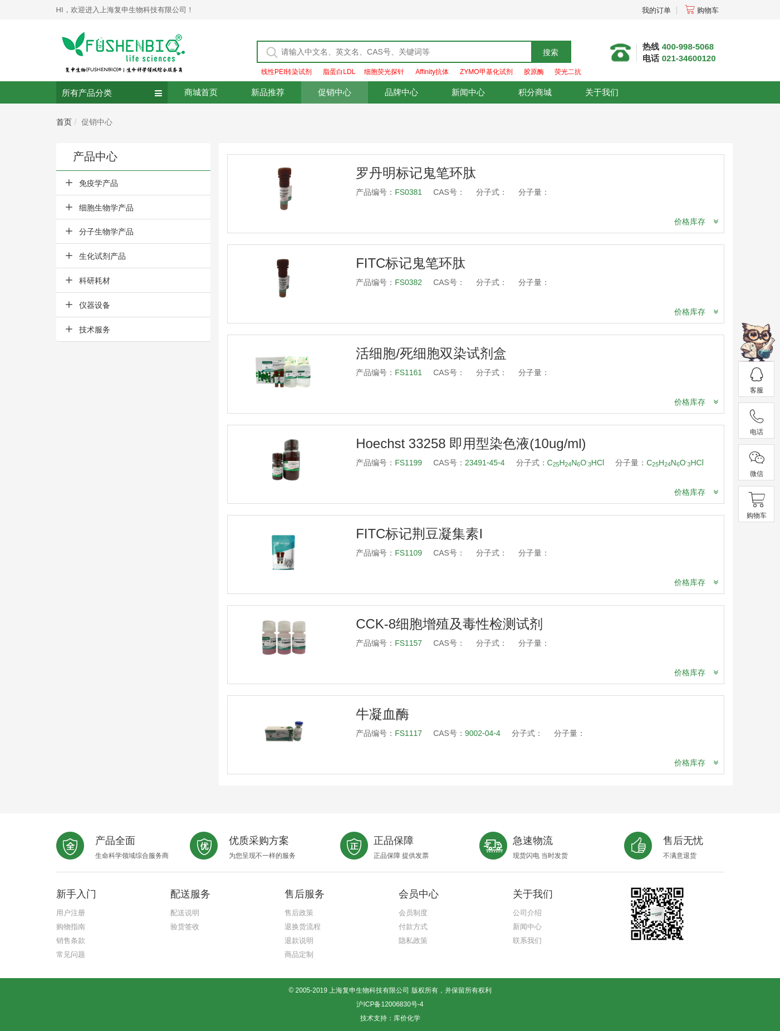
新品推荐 (267, 92)
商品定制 (298, 954)
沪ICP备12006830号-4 (389, 1004)
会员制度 (413, 913)
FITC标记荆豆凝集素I (419, 533)
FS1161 (408, 372)
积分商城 (535, 92)
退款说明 (298, 940)
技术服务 (94, 329)
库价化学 (407, 1018)
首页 (64, 121)
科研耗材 (94, 280)
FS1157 (408, 643)
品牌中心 (401, 92)
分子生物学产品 (106, 231)
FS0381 (408, 192)
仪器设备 (94, 305)
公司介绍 (527, 913)
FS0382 (408, 282)
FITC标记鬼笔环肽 (410, 263)
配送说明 (184, 913)
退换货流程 (302, 926)
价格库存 (696, 221)
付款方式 (413, 926)
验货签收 (184, 926)
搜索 (550, 52)
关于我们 (602, 92)
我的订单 (656, 10)
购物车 (702, 10)
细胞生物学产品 (106, 207)
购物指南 (70, 926)
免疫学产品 (98, 183)
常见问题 (70, 954)
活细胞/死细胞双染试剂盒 (431, 353)
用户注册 (70, 913)
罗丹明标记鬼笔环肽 (416, 172)
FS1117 (408, 733)
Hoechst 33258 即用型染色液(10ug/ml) (471, 443)
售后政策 (298, 913)
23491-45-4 (485, 462)
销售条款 (70, 940)
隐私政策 (413, 940)
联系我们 (527, 940)
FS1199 (408, 462)
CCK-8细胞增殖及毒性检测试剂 (449, 623)
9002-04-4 (483, 733)
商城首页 (201, 92)
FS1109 (408, 552)
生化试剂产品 (102, 256)
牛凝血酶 (382, 713)
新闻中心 (468, 92)
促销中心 (334, 92)
